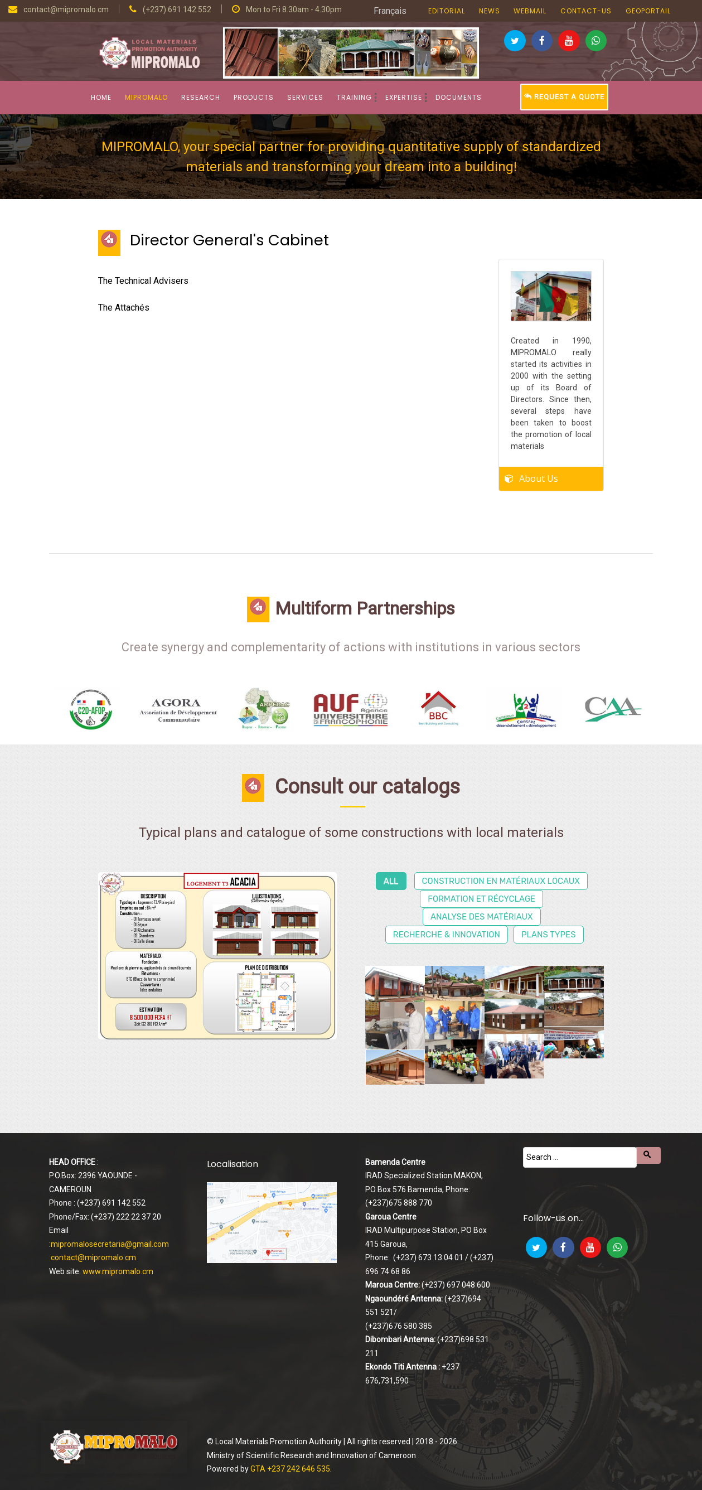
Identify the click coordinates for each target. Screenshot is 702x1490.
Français (390, 11)
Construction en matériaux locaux (501, 881)
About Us (538, 476)
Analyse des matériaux (481, 917)
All (391, 881)
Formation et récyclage (481, 899)
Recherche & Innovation (446, 935)
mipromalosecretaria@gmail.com (110, 1244)
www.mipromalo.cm (118, 1271)
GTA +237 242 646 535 (290, 1468)
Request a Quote (564, 97)
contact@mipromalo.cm (93, 1257)
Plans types (548, 935)
